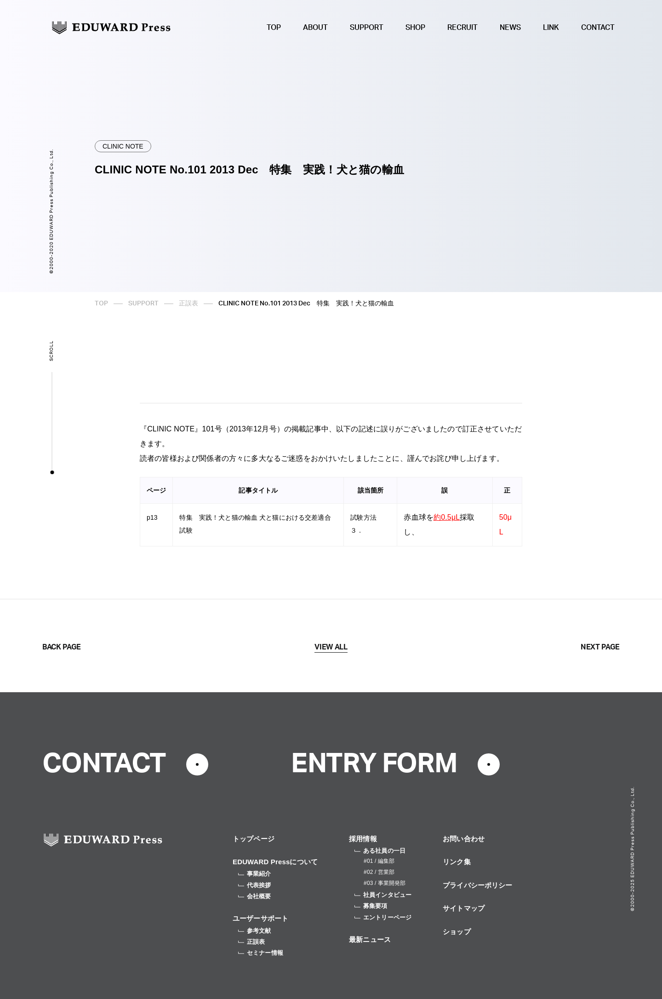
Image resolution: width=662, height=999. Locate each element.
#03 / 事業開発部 (384, 883)
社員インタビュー (382, 894)
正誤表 (188, 303)
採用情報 (363, 839)
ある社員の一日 (379, 850)
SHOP (415, 27)
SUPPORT (366, 27)
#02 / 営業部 (379, 872)
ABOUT (315, 27)
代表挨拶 (254, 885)
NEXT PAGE (600, 647)
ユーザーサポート (260, 918)
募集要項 (371, 905)
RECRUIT (462, 27)
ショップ (457, 932)
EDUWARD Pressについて (275, 862)
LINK (551, 27)
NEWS (510, 27)
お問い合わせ (464, 839)
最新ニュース (370, 939)
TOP (274, 27)
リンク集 (457, 862)
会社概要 (254, 896)
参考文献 (254, 930)
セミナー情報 (260, 952)
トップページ (253, 839)
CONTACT (598, 27)
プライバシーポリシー (478, 885)
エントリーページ (382, 917)
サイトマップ (464, 908)
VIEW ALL (330, 647)
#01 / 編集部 (379, 861)
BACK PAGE (61, 647)
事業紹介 (254, 873)
